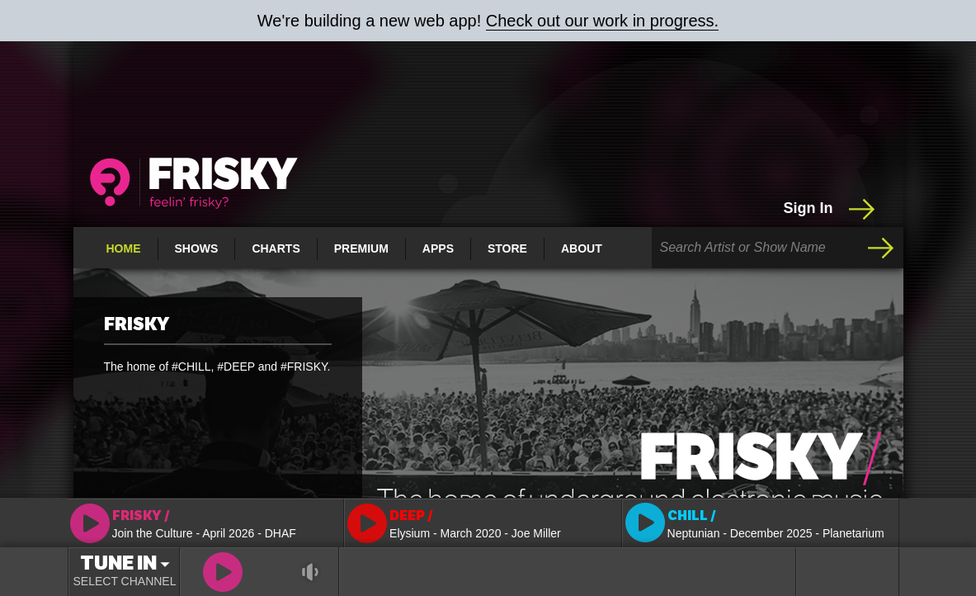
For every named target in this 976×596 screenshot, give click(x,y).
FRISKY (136, 324)
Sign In (831, 208)
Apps (438, 248)
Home (123, 248)
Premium (361, 248)
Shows (197, 248)
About (581, 248)
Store (507, 248)
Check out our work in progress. (602, 21)
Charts (275, 248)
